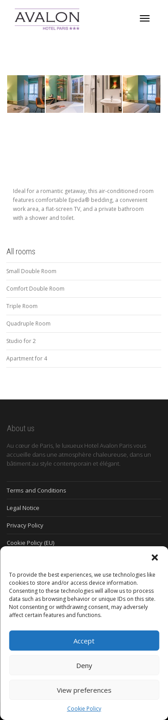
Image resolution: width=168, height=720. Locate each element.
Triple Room (22, 306)
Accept (84, 640)
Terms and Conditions (36, 490)
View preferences (84, 690)
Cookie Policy (84, 708)
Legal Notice (23, 508)
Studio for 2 (21, 341)
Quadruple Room (28, 323)
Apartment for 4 (26, 358)
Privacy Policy (25, 525)
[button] (154, 557)
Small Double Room (31, 271)
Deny (84, 665)
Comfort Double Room (35, 288)
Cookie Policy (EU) (30, 543)
